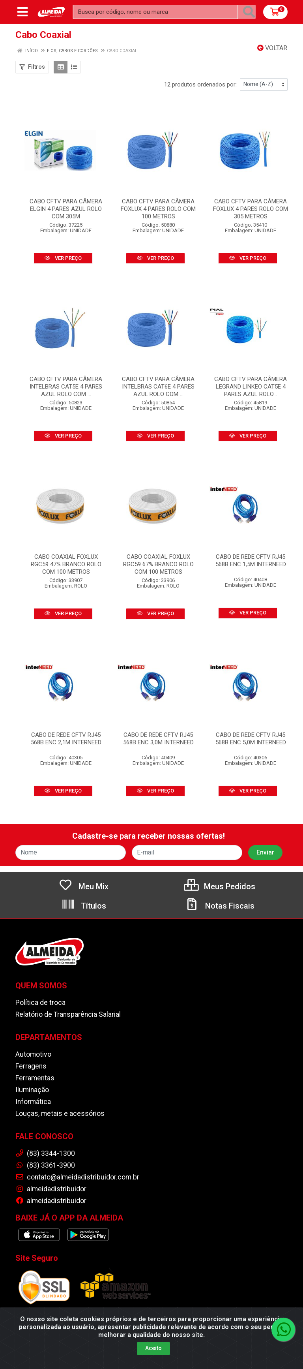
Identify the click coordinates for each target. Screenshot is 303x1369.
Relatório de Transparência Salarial (68, 1014)
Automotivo (33, 1054)
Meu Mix (83, 886)
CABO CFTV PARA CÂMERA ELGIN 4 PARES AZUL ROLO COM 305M (66, 209)
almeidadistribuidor (50, 1189)
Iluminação (32, 1090)
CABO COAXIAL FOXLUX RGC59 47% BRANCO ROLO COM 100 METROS (66, 564)
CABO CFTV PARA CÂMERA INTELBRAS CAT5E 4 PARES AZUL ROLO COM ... (66, 387)
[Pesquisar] (249, 12)
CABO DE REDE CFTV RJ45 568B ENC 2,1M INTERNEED (66, 738)
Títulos (83, 906)
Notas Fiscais (219, 906)
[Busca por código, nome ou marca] (155, 12)
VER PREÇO (63, 258)
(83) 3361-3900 (45, 1165)
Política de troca (40, 1003)
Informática (33, 1102)
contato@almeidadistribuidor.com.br (77, 1177)
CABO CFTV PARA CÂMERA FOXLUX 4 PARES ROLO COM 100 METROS (158, 209)
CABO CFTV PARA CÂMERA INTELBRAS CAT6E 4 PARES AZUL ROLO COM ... (158, 387)
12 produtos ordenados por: (200, 84)
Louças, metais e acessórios (60, 1113)
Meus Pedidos (219, 886)
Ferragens (31, 1066)
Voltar (272, 48)
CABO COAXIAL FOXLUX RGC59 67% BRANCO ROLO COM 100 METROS (158, 564)
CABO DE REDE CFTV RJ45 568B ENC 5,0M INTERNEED (250, 738)
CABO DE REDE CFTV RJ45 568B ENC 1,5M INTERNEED (250, 560)
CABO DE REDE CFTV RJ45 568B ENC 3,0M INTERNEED (158, 738)
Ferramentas (34, 1078)
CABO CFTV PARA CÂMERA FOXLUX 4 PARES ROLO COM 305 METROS (250, 209)
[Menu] (22, 12)
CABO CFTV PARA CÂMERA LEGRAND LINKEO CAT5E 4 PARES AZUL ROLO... (250, 387)
